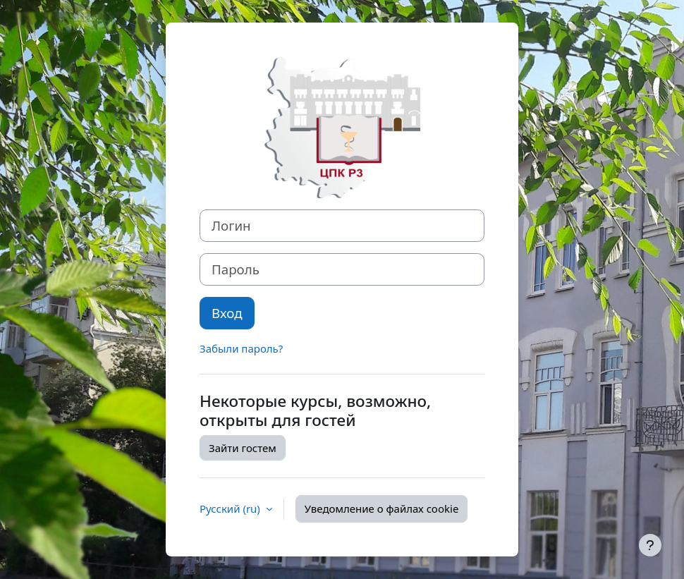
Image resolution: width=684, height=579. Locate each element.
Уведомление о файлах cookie (382, 508)
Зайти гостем (242, 448)
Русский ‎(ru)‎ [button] (231, 508)
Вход (227, 313)
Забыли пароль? (241, 348)
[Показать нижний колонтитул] (650, 545)
